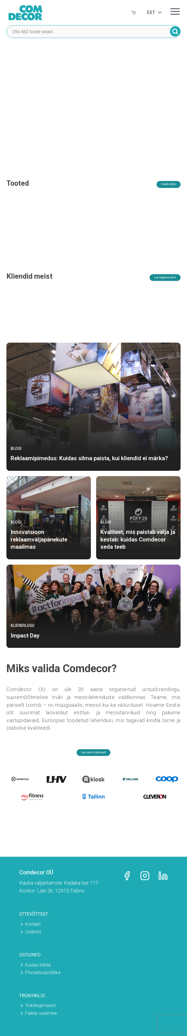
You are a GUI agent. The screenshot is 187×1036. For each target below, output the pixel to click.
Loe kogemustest (156, 286)
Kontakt (33, 924)
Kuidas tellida (38, 965)
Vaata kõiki (163, 185)
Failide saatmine (41, 1013)
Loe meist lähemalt (93, 762)
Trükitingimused (40, 1005)
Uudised (33, 932)
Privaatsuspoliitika (42, 972)
